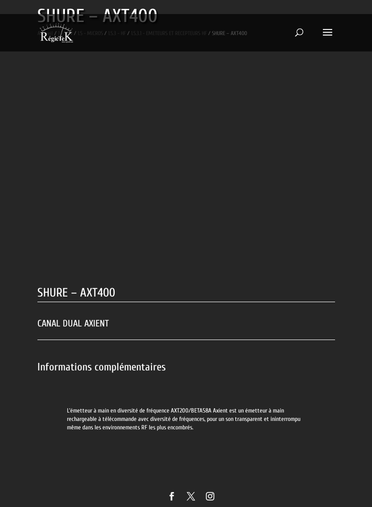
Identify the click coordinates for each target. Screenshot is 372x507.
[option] (186, 405)
